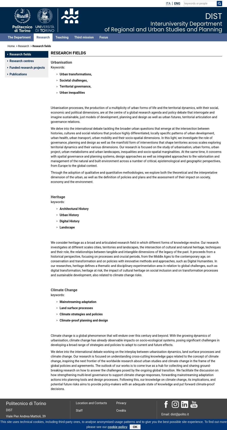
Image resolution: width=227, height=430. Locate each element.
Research (43, 37)
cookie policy (117, 427)
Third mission (84, 37)
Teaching (61, 37)
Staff (79, 410)
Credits (121, 410)
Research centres (20, 61)
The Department (19, 37)
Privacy (121, 403)
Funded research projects (26, 67)
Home (11, 46)
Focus (104, 37)
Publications (17, 74)
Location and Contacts (91, 403)
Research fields (19, 54)
